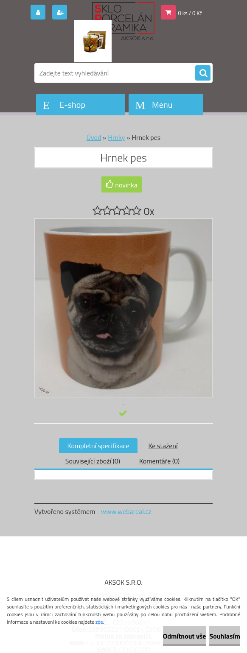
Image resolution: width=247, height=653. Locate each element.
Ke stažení (162, 446)
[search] (203, 73)
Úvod (94, 137)
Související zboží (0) (92, 461)
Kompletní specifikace (98, 446)
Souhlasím (224, 636)
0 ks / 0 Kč (190, 13)
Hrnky (116, 137)
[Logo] (92, 41)
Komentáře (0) (159, 461)
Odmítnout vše (184, 636)
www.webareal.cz (126, 511)
